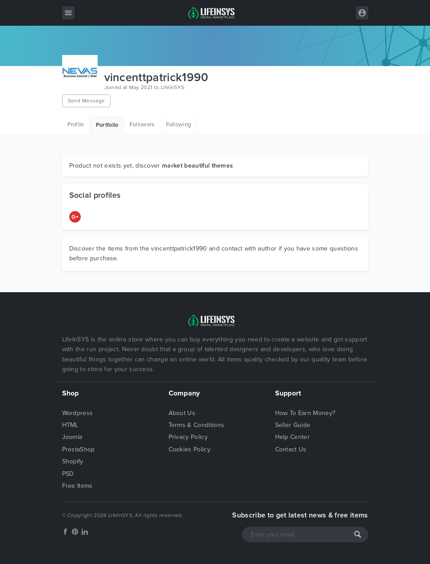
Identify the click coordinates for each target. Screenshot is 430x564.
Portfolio (107, 125)
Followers (142, 124)
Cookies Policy (189, 449)
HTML (70, 425)
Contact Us (291, 449)
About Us (182, 413)
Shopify (72, 461)
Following (178, 124)
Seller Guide (293, 425)
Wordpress (77, 413)
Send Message (86, 101)
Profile (75, 124)
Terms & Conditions (197, 425)
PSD (68, 474)
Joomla (72, 437)
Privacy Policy (188, 437)
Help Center (292, 437)
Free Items (77, 486)
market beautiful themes (197, 165)
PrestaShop (78, 449)
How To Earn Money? (305, 413)
